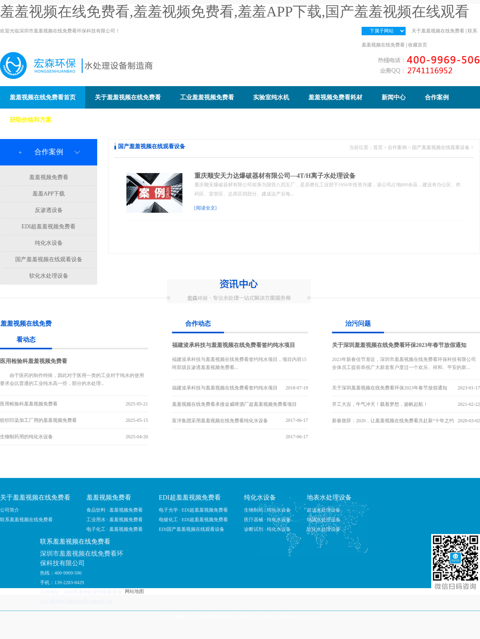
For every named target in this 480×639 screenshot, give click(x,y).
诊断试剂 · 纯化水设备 (267, 529)
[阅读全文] (205, 208)
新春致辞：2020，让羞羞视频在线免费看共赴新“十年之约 (393, 420)
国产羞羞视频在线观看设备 (48, 259)
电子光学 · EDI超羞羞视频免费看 (193, 510)
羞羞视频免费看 (48, 177)
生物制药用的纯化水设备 (26, 436)
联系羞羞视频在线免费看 (26, 519)
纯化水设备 (49, 243)
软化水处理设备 (48, 276)
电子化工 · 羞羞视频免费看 (114, 529)
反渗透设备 (49, 210)
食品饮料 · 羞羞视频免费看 (114, 510)
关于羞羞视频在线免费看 (438, 31)
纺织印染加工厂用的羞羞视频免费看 (38, 420)
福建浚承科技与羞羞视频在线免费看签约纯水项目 (233, 345)
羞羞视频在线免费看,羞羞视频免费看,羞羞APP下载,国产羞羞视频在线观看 (234, 12)
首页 (378, 147)
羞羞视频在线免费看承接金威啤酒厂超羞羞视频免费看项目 (234, 404)
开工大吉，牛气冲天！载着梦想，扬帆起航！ (380, 404)
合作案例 (397, 147)
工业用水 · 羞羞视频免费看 (114, 519)
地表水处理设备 (329, 497)
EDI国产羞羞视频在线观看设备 (191, 529)
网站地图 (134, 591)
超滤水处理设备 (323, 510)
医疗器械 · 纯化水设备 (267, 519)
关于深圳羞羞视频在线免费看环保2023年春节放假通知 (399, 345)
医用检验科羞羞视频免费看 (33, 361)
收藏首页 (417, 45)
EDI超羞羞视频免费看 (49, 227)
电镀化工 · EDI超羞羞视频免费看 (193, 519)
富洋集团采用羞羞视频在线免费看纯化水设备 (220, 420)
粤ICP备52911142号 (298, 617)
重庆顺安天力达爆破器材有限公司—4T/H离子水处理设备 (275, 175)
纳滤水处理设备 (323, 519)
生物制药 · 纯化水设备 (267, 510)
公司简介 (9, 510)
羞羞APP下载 (48, 194)
